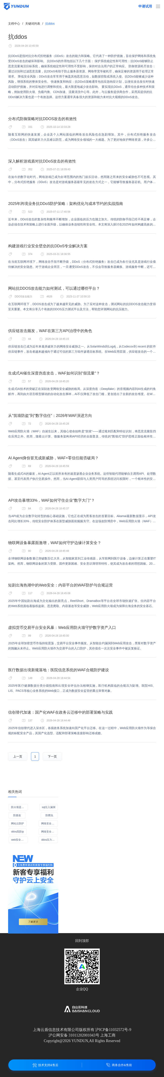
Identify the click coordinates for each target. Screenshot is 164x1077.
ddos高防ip (17, 831)
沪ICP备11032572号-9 (113, 1030)
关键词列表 (32, 23)
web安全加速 (18, 839)
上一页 (17, 756)
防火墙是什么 (18, 807)
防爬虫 (49, 815)
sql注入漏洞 (48, 807)
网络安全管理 (49, 823)
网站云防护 (17, 823)
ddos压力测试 (49, 839)
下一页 (52, 756)
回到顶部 (82, 941)
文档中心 (14, 23)
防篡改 (17, 815)
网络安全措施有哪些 (49, 831)
